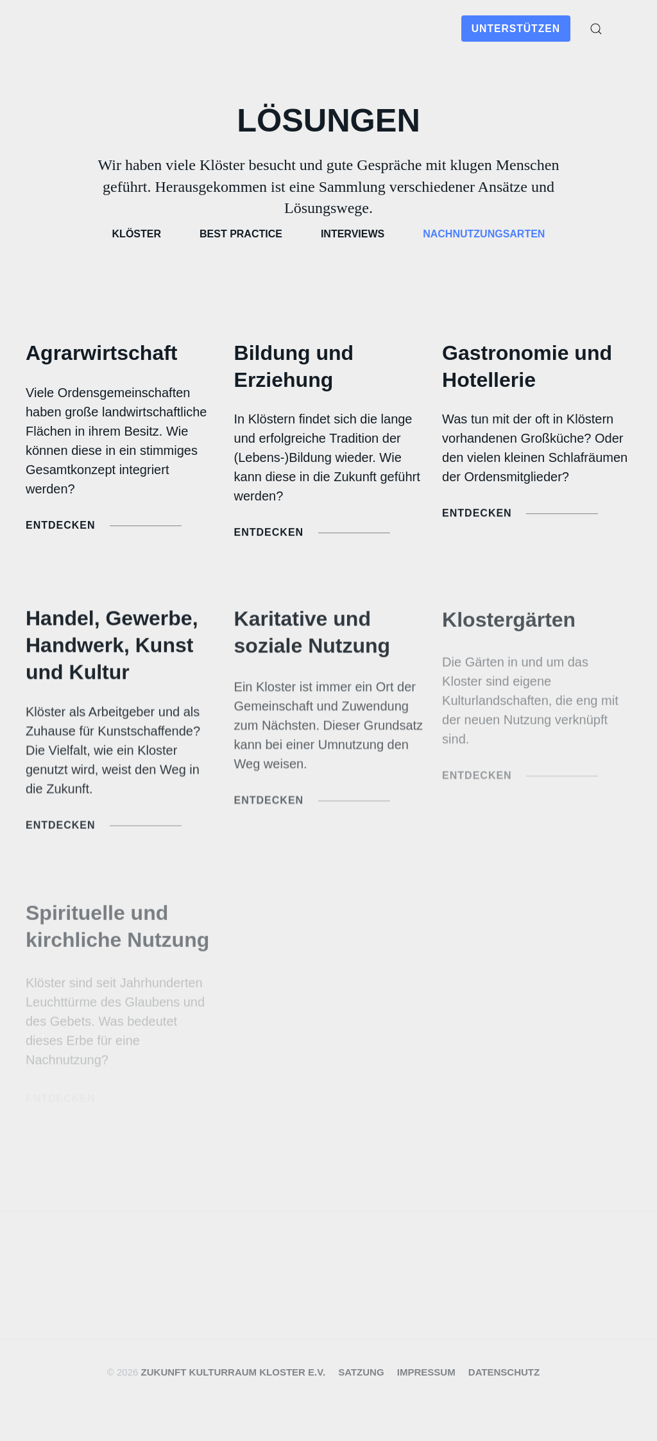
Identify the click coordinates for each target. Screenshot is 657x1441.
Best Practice (241, 233)
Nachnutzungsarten (484, 233)
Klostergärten (509, 623)
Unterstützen (516, 28)
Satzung (361, 1372)
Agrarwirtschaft (102, 352)
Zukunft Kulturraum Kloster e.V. (233, 1372)
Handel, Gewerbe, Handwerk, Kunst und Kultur (112, 647)
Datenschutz (504, 1372)
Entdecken (104, 526)
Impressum (426, 1372)
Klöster (136, 233)
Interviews (352, 233)
